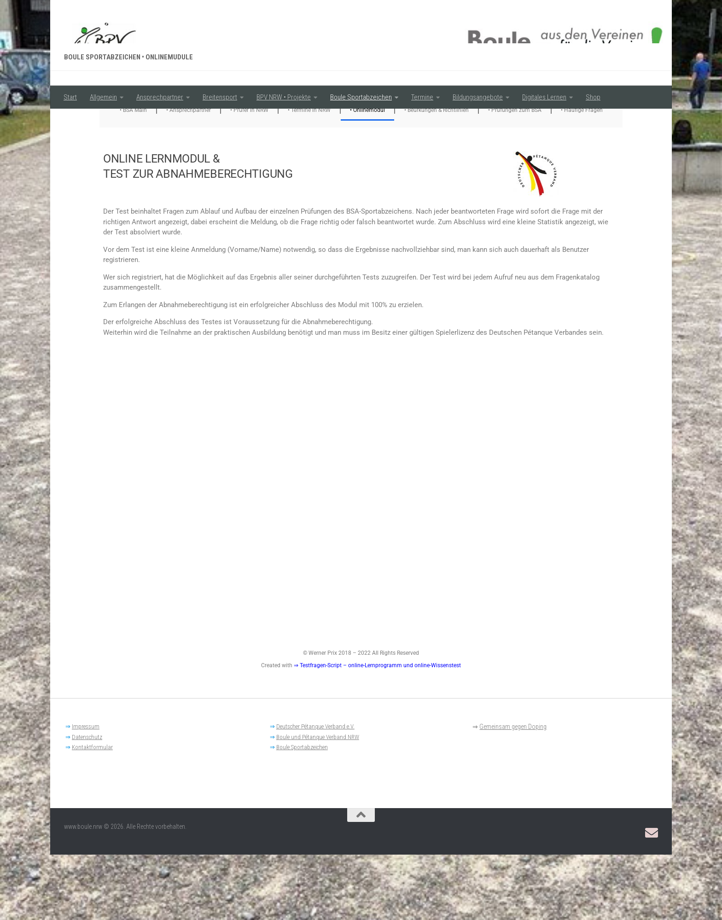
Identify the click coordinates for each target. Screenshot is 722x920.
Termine (422, 97)
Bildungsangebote (478, 97)
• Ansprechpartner (188, 175)
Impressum (85, 791)
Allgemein (103, 97)
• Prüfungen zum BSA (515, 175)
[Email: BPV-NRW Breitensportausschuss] (651, 898)
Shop (593, 97)
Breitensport (220, 97)
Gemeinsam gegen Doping (513, 792)
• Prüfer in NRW (249, 175)
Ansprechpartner (159, 97)
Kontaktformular (92, 812)
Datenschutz (87, 802)
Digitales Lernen (544, 97)
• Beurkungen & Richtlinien (436, 175)
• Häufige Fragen (582, 175)
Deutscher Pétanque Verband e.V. (315, 791)
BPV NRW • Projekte (283, 97)
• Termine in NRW (309, 175)
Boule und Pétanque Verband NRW (317, 802)
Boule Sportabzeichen (361, 97)
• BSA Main (133, 175)
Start (70, 97)
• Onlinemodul (367, 175)
